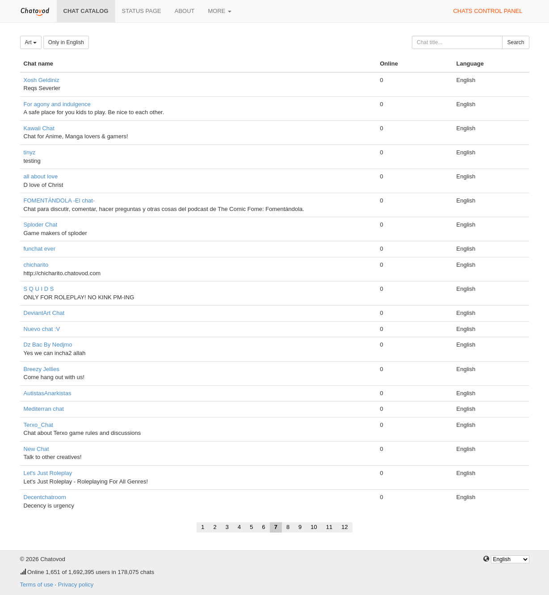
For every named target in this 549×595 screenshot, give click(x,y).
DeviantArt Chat (44, 313)
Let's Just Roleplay (48, 473)
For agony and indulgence (57, 104)
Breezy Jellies (41, 369)
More (220, 11)
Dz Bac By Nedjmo (48, 344)
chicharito (36, 264)
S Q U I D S (39, 288)
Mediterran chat (44, 408)
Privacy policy (75, 584)
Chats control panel (487, 11)
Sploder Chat (41, 224)
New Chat (36, 449)
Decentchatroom (45, 497)
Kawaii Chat (39, 128)
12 (344, 527)
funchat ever (40, 248)
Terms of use (36, 584)
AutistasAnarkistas (47, 393)
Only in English (66, 42)
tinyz (30, 152)
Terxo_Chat (38, 424)
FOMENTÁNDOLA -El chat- (59, 200)
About (185, 11)
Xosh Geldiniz (41, 80)
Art (31, 42)
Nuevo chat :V (42, 329)
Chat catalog (86, 11)
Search (515, 42)
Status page (141, 11)
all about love (41, 176)
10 (313, 527)
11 (329, 527)
